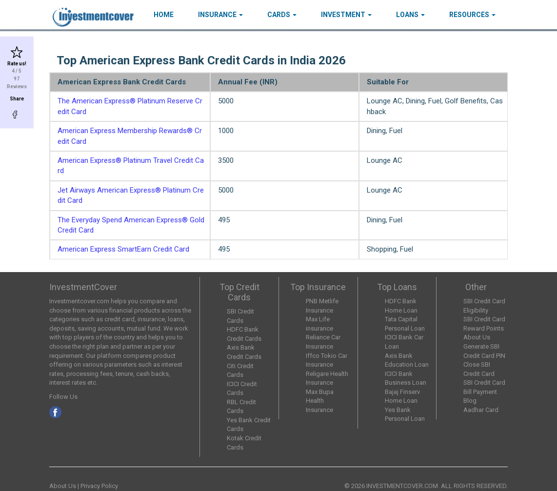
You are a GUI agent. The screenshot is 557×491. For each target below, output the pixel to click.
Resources (472, 15)
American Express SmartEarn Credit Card (123, 249)
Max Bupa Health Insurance (320, 400)
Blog (470, 400)
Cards (282, 15)
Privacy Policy (99, 486)
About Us (476, 337)
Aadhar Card (480, 409)
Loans (410, 15)
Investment (346, 15)
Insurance (220, 15)
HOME (164, 15)
